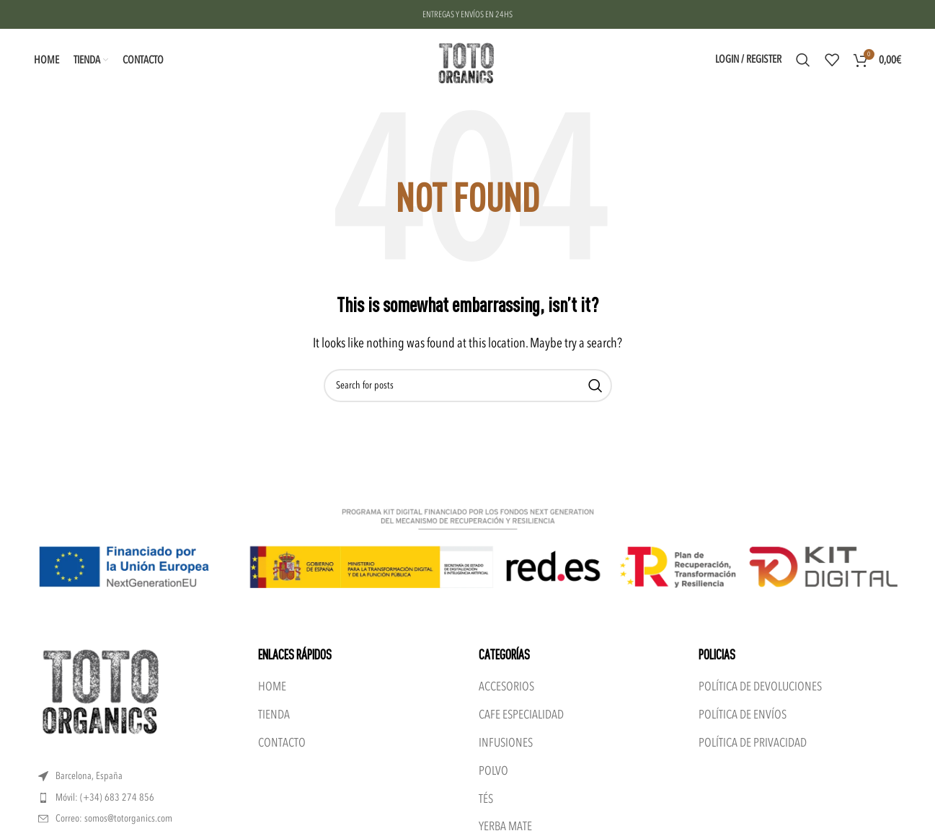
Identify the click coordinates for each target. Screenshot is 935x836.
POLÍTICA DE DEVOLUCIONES (760, 686)
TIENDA (274, 714)
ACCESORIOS (506, 686)
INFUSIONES (506, 742)
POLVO (493, 770)
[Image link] (103, 692)
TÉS (486, 799)
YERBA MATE (505, 826)
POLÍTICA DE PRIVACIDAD (753, 742)
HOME (272, 686)
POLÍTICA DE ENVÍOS (742, 714)
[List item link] (137, 798)
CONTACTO (282, 742)
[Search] (803, 59)
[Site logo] (467, 58)
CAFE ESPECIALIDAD (521, 714)
